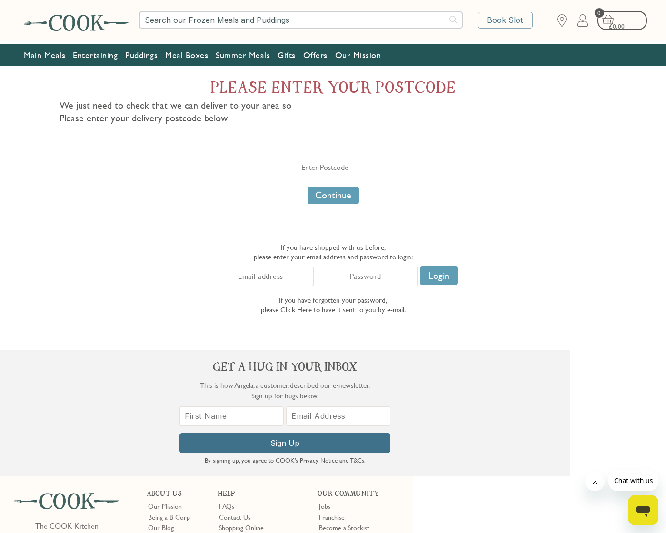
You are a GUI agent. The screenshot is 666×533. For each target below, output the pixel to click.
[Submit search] (453, 19)
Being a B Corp (169, 390)
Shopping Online (241, 401)
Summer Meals (243, 53)
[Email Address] (590, 426)
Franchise (332, 390)
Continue (333, 195)
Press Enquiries (239, 422)
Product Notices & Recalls (254, 433)
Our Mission (358, 53)
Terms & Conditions (44, 510)
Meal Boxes (186, 53)
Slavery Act (175, 510)
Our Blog (161, 401)
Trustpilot (372, 450)
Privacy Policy (94, 510)
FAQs (226, 379)
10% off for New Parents (353, 411)
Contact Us (234, 390)
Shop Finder (164, 411)
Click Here (296, 309)
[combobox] (301, 20)
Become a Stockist (344, 401)
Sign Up (539, 453)
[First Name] (488, 426)
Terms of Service (230, 519)
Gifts (287, 53)
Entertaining (95, 53)
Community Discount (348, 422)
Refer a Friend (338, 433)
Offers (315, 53)
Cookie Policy (136, 510)
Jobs (324, 379)
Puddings (141, 53)
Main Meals (44, 53)
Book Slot (506, 20)
